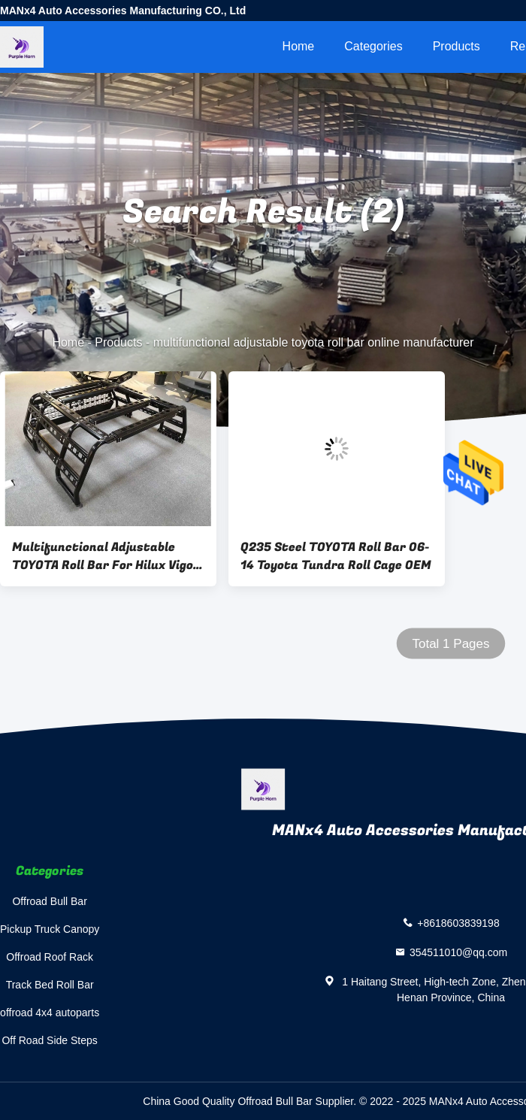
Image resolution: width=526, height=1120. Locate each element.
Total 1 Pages (450, 644)
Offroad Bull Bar (49, 901)
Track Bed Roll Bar (50, 985)
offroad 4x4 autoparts (49, 1012)
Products (456, 46)
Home (299, 46)
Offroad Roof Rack (49, 957)
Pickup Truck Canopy (49, 929)
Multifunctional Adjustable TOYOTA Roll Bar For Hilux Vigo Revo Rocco (102, 556)
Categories (373, 46)
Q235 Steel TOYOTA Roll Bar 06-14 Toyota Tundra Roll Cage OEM (335, 556)
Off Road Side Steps (49, 1040)
